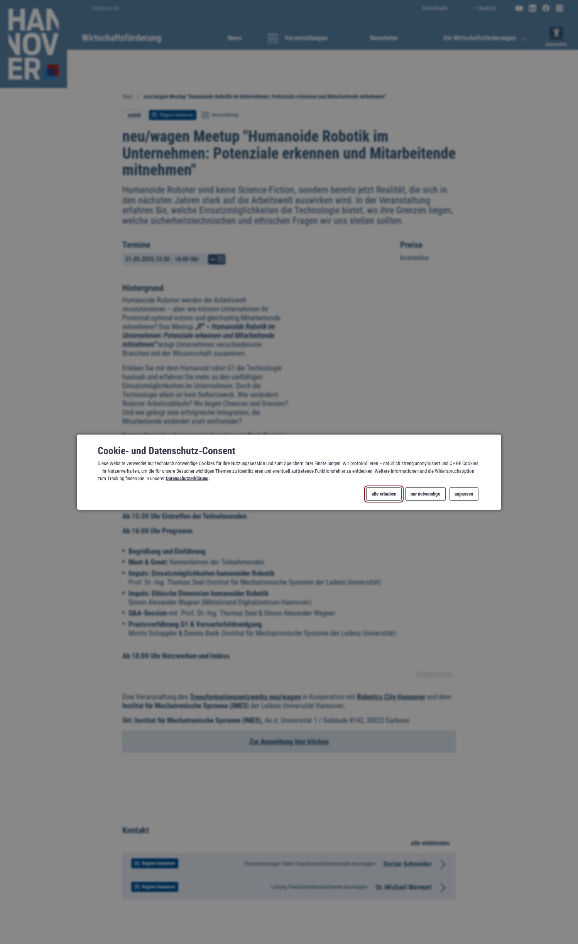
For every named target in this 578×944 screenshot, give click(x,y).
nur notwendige (425, 494)
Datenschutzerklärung (187, 478)
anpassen (464, 494)
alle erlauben (384, 494)
